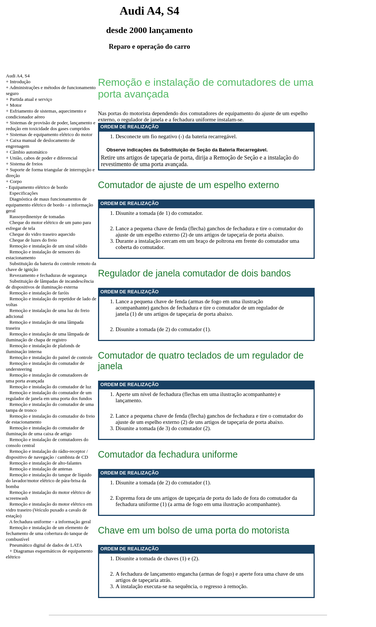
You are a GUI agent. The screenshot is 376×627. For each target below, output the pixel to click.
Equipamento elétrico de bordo (38, 187)
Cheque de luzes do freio (33, 240)
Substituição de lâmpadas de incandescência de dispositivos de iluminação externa (50, 284)
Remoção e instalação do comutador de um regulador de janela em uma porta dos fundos (49, 395)
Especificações (24, 193)
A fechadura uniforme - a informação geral (50, 521)
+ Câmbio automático (26, 152)
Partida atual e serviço (31, 99)
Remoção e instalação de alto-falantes (46, 463)
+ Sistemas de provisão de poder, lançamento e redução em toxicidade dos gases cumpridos (50, 125)
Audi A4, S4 (18, 75)
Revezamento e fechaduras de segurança (48, 275)
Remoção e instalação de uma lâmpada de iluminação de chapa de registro (47, 336)
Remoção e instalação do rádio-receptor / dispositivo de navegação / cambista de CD (47, 454)
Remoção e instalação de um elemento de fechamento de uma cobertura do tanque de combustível (47, 533)
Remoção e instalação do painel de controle (51, 357)
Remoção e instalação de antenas (41, 469)
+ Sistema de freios (24, 163)
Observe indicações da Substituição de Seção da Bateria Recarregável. (187, 150)
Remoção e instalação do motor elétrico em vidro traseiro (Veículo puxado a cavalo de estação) (49, 509)
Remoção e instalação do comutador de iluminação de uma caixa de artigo (45, 430)
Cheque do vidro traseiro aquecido (42, 234)
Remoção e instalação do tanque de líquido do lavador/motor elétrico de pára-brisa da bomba (48, 480)
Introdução (20, 81)
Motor (16, 105)
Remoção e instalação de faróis (39, 293)
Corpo (16, 181)
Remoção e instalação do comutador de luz (50, 386)
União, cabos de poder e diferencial (43, 158)
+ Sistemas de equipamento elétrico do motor (49, 134)
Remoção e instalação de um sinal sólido (48, 246)
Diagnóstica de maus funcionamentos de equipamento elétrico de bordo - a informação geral (49, 204)
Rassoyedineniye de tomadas (37, 216)
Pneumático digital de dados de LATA (46, 545)
